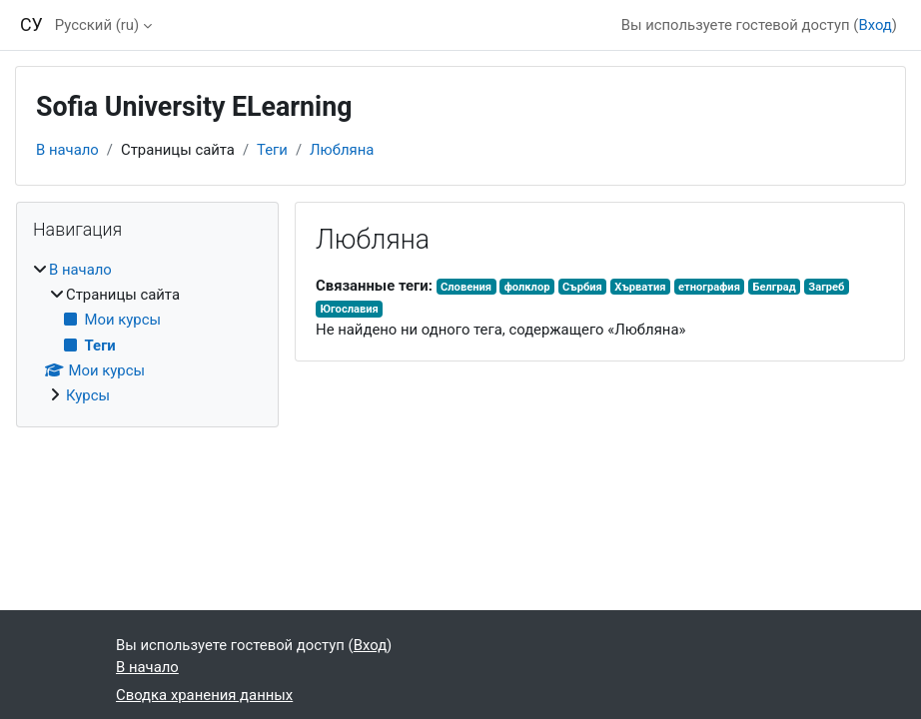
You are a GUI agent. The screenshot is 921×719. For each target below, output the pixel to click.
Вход (874, 25)
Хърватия (639, 287)
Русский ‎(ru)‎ (97, 25)
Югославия (349, 309)
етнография (709, 287)
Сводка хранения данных (204, 695)
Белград (773, 287)
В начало (67, 150)
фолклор (527, 287)
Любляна (342, 150)
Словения (466, 287)
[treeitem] (147, 333)
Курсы (88, 395)
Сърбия (582, 287)
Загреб (826, 287)
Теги (272, 150)
